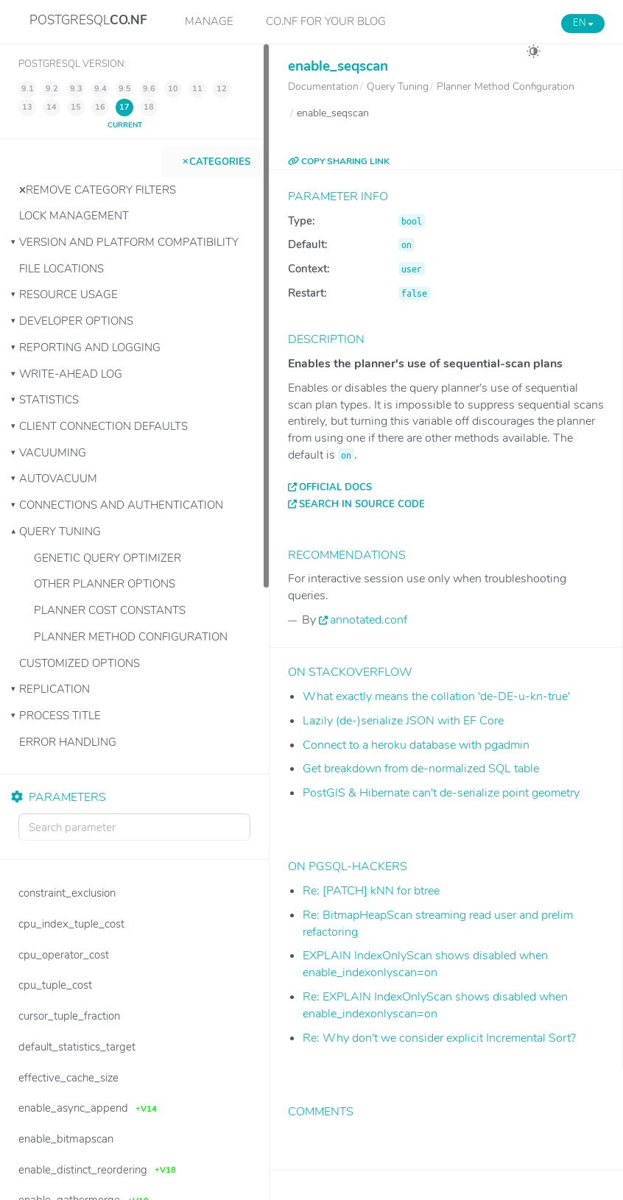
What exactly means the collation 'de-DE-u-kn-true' (436, 696)
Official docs (335, 487)
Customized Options (79, 663)
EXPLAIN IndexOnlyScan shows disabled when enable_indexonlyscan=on (425, 964)
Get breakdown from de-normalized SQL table (421, 768)
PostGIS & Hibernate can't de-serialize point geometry (441, 793)
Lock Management (74, 215)
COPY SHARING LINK (339, 161)
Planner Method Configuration (131, 636)
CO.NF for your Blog (326, 21)
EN (583, 22)
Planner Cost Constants (110, 610)
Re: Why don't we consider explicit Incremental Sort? (439, 1038)
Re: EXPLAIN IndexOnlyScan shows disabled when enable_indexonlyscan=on (435, 1005)
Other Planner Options (104, 583)
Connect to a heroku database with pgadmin (416, 745)
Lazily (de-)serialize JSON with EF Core (403, 721)
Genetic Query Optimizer (107, 558)
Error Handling (67, 742)
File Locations (61, 268)
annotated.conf (368, 620)
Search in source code (362, 504)
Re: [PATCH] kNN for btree (371, 891)
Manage (209, 21)
